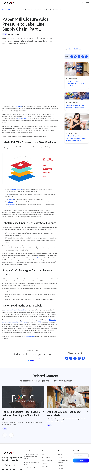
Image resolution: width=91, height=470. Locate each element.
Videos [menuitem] (44, 447)
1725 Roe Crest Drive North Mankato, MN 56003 (31, 441)
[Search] (81, 439)
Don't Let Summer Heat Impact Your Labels (64, 397)
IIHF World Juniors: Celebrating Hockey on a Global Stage (75, 83)
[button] (83, 2)
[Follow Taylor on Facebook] (14, 454)
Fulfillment (77, 49)
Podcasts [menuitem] (45, 450)
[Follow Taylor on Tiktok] (17, 454)
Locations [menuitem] (61, 449)
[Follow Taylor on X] (21, 454)
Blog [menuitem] (43, 438)
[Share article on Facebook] (75, 56)
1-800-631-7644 (29, 452)
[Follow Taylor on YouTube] (7, 454)
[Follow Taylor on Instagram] (10, 454)
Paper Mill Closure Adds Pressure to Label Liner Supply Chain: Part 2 (21, 399)
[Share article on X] (79, 56)
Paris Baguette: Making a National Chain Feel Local (75, 106)
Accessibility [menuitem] (85, 466)
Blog (17, 10)
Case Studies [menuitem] (46, 441)
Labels (71, 49)
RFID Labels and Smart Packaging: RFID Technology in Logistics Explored (76, 138)
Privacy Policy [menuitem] (65, 466)
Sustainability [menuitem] (62, 455)
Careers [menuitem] (60, 441)
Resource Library (7, 10)
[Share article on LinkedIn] (71, 56)
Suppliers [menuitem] (60, 452)
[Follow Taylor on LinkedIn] (3, 454)
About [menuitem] (60, 438)
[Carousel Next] (11, 419)
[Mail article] (82, 56)
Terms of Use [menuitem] (75, 466)
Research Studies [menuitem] (47, 444)
